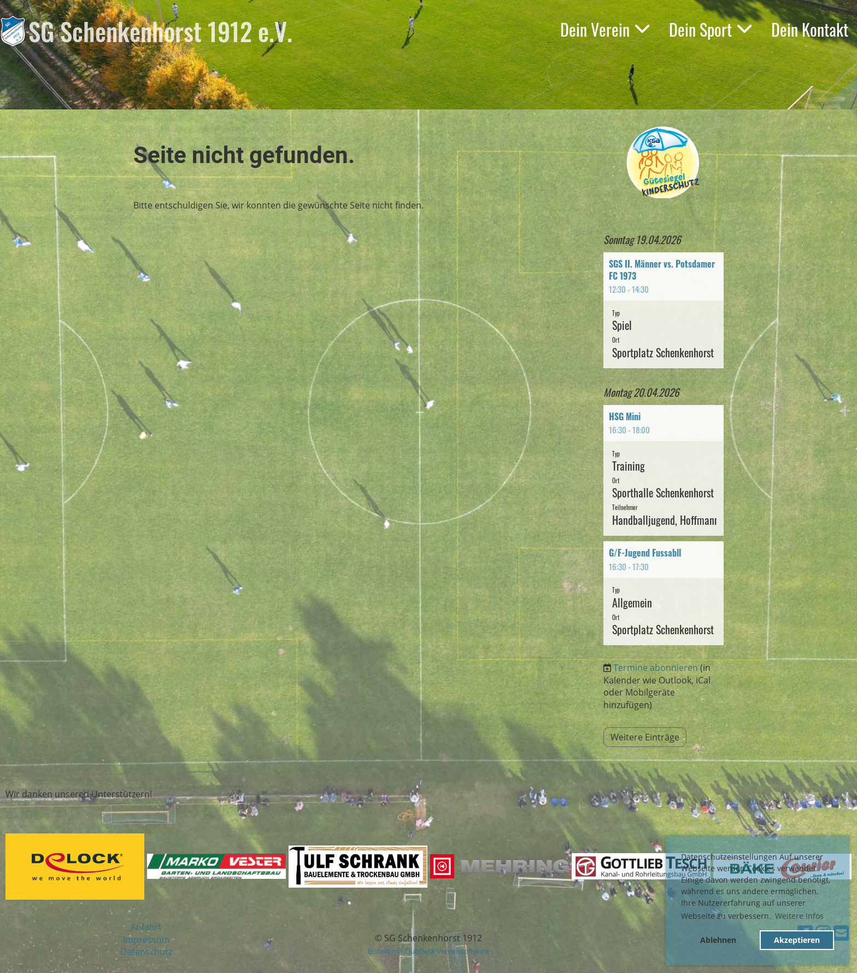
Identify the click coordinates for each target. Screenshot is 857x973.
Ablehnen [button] (718, 940)
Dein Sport (710, 29)
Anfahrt (146, 927)
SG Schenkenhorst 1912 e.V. (160, 31)
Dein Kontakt (809, 29)
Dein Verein (604, 29)
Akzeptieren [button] (797, 940)
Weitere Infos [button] (799, 916)
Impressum (146, 940)
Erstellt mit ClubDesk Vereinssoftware (428, 951)
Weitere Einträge (645, 737)
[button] (663, 310)
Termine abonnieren (655, 668)
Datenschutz (146, 952)
